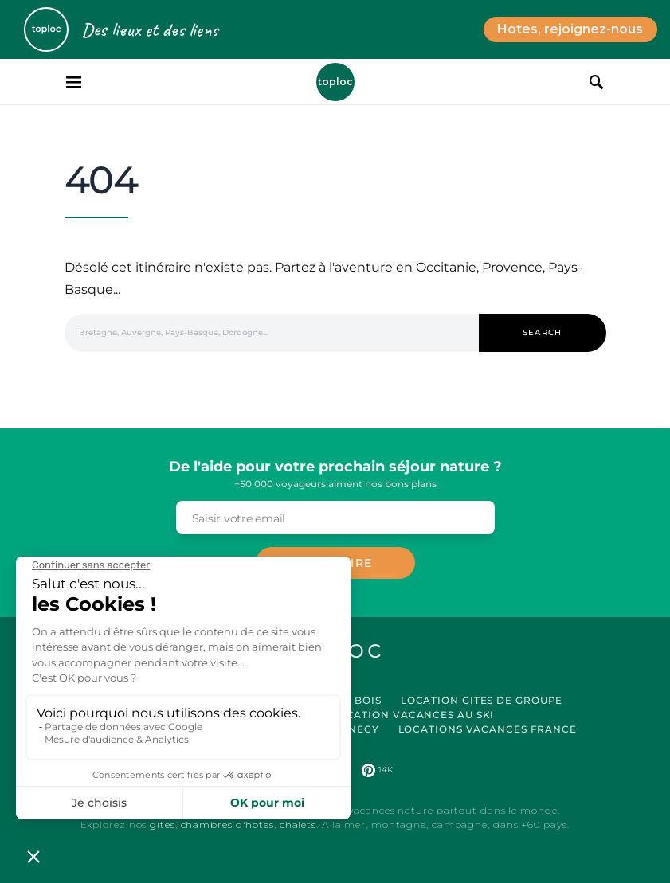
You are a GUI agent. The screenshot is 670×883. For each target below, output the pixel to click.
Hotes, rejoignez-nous (570, 29)
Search (542, 332)
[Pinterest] (377, 770)
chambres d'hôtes (227, 824)
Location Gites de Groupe (482, 700)
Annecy (354, 729)
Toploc (335, 82)
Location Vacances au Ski (413, 715)
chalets (298, 824)
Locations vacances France (488, 729)
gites (162, 824)
